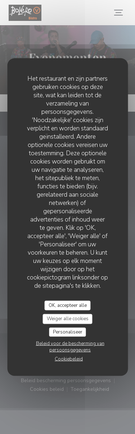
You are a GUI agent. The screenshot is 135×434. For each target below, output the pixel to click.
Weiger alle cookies (68, 319)
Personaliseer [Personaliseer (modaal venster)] (67, 331)
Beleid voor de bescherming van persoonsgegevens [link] (70, 346)
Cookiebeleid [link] (69, 359)
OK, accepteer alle (68, 305)
